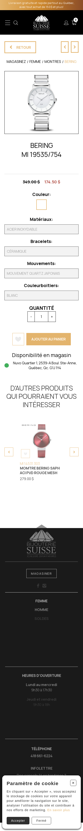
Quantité (41, 308)
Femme (41, 604)
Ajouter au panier (48, 339)
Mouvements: (41, 263)
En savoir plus (58, 810)
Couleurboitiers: (41, 285)
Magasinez (16, 61)
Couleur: (41, 194)
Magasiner (41, 577)
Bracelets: (41, 241)
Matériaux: (41, 219)
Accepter (18, 820)
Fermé (41, 820)
